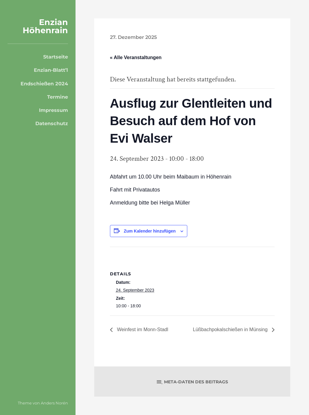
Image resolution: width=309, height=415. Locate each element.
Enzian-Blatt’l (51, 70)
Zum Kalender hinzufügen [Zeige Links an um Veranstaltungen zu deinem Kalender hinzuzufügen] (150, 231)
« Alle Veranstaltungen (136, 57)
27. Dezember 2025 (133, 37)
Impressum (53, 110)
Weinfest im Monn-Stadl (142, 329)
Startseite (55, 57)
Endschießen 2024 (44, 84)
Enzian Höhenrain (45, 26)
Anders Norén (54, 403)
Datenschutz (51, 123)
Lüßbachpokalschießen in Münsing (231, 329)
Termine (57, 97)
